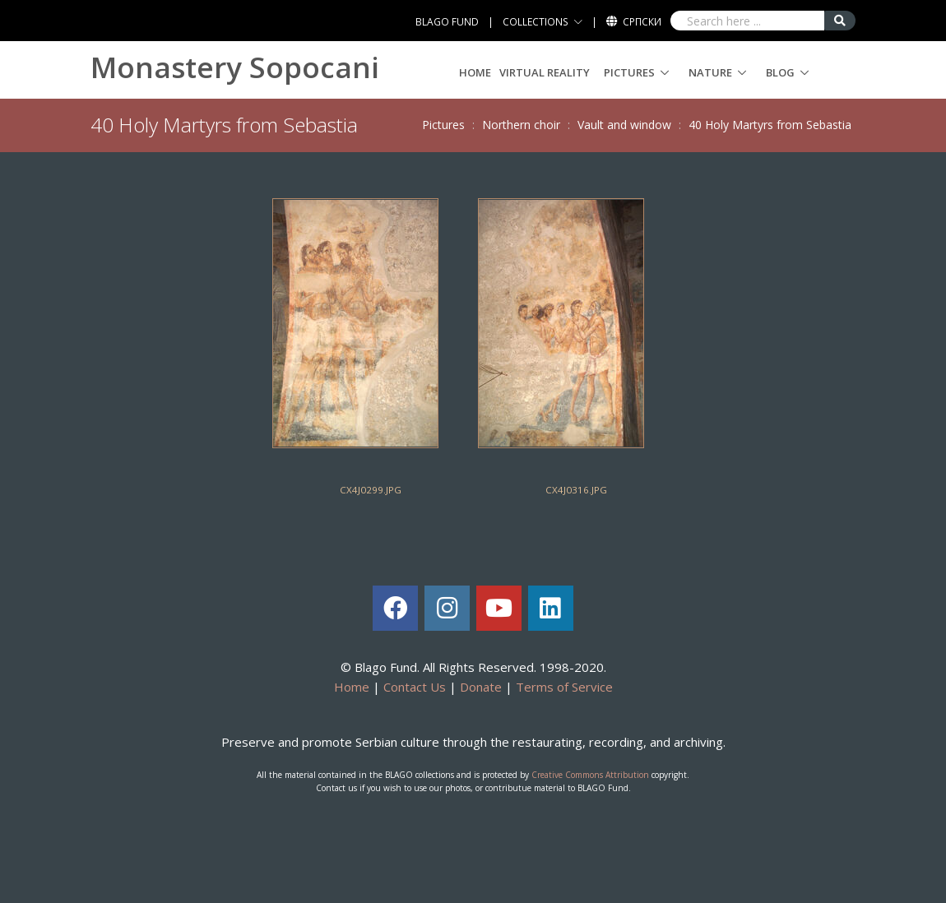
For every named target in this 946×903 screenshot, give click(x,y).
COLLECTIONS (535, 22)
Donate (481, 686)
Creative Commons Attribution (590, 774)
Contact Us (414, 686)
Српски (642, 22)
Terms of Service (564, 686)
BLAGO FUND (447, 22)
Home (475, 72)
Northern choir (521, 124)
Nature (710, 72)
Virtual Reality (544, 72)
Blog (780, 72)
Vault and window (624, 124)
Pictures (629, 72)
